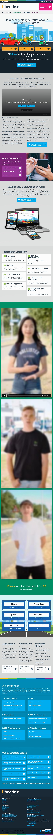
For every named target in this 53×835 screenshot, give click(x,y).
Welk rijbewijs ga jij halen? (8, 814)
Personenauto (17, 12)
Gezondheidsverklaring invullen (9, 816)
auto (3, 129)
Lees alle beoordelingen (26, 589)
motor (7, 129)
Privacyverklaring (5, 830)
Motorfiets (27, 12)
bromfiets (14, 129)
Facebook (33, 822)
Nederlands (44, 1)
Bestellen (4, 801)
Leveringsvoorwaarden (14, 830)
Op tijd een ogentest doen (33, 805)
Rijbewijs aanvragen (31, 816)
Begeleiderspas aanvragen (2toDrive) (35, 815)
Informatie (4, 802)
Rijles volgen (29, 807)
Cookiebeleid (22, 830)
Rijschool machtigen (31, 800)
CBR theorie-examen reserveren (34, 799)
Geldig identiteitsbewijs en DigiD (9, 815)
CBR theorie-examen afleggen (33, 801)
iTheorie (8, 12)
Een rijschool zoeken (31, 806)
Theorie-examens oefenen (8, 821)
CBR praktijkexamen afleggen (33, 812)
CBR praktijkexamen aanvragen (34, 810)
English (49, 1)
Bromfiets (35, 12)
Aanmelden (4, 800)
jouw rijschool (35, 59)
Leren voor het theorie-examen (9, 819)
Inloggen (4, 799)
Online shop (5, 810)
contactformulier (32, 823)
